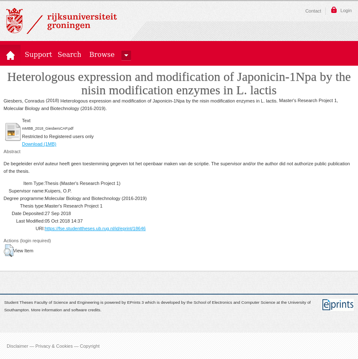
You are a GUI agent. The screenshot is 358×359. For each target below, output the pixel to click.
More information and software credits (65, 310)
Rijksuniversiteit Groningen (61, 21)
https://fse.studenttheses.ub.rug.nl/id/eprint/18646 (95, 228)
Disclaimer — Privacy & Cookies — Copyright (53, 345)
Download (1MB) (39, 143)
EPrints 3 (135, 302)
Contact (313, 10)
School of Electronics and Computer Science (234, 302)
